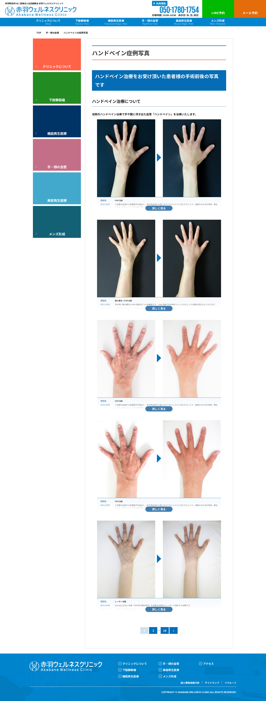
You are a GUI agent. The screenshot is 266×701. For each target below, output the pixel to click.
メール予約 (250, 13)
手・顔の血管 (150, 21)
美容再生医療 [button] (51, 200)
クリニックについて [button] (53, 66)
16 (164, 630)
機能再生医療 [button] (51, 133)
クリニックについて (48, 21)
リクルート (230, 682)
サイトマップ (212, 682)
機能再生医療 (116, 21)
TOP (38, 32)
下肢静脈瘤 (82, 21)
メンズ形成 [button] (50, 234)
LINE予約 (218, 13)
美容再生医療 (184, 21)
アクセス (208, 663)
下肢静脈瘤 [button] (50, 99)
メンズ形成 (218, 21)
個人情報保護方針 (190, 682)
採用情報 (161, 3)
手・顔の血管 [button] (51, 166)
